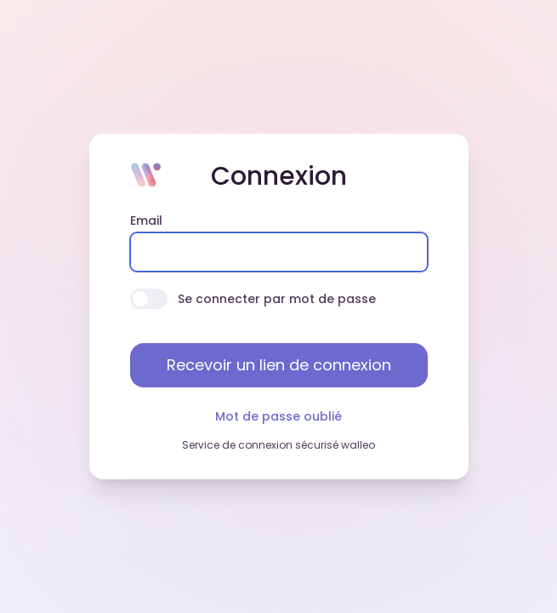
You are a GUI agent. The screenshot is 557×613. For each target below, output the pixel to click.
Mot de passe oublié (278, 416)
